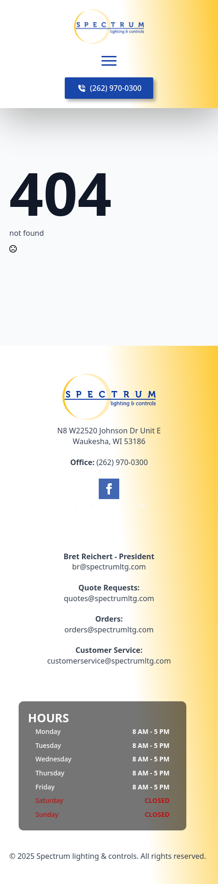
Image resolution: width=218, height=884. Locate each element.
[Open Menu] (109, 60)
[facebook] (109, 489)
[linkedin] (125, 505)
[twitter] (92, 505)
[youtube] (142, 505)
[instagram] (109, 505)
